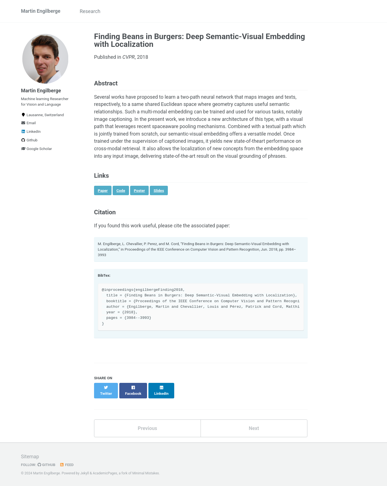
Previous (147, 432)
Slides (159, 199)
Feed (67, 465)
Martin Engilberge (41, 11)
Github (29, 141)
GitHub (47, 465)
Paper (103, 199)
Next (254, 432)
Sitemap (30, 457)
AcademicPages (105, 473)
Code (121, 199)
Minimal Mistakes (146, 473)
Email (28, 124)
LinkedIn (31, 132)
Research (91, 11)
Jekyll (84, 473)
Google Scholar (36, 149)
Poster (139, 199)
